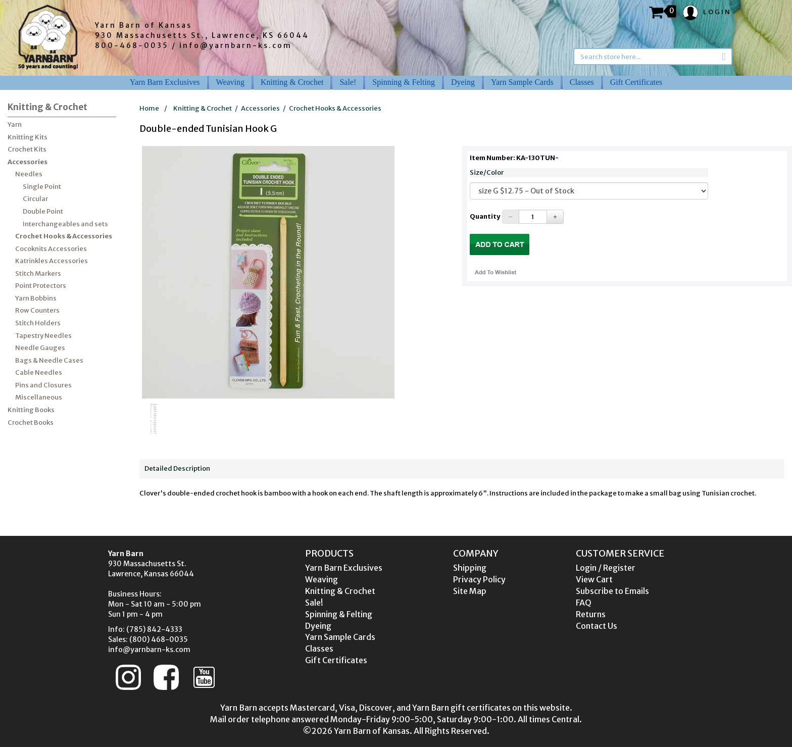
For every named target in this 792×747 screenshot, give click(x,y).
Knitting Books (31, 410)
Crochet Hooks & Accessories (63, 236)
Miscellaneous (38, 397)
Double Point (43, 211)
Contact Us (596, 626)
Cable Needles (38, 372)
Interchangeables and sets (65, 224)
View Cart (594, 579)
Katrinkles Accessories (51, 261)
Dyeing (463, 82)
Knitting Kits (27, 137)
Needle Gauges (40, 347)
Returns (591, 614)
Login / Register (605, 568)
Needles (28, 174)
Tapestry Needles (43, 335)
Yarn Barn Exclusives (165, 82)
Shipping (469, 568)
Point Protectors (40, 285)
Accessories (27, 162)
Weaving (230, 82)
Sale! (347, 82)
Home (149, 108)
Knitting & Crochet (292, 82)
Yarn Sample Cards (522, 82)
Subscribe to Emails (612, 591)
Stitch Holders (38, 323)
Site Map (469, 591)
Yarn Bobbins (36, 298)
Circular (35, 198)
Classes (582, 82)
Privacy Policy (479, 579)
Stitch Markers (38, 273)
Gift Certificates (636, 82)
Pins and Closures (43, 385)
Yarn (15, 124)
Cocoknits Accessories (51, 248)
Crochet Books (31, 422)
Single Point (42, 186)
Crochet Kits (27, 149)
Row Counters (37, 310)
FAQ (583, 602)
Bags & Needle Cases (49, 360)
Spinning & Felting (403, 82)
